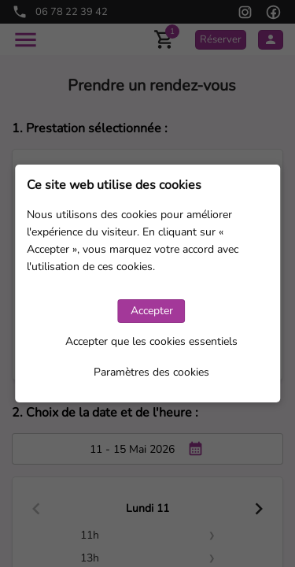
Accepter (152, 310)
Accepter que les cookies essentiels (151, 341)
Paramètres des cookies (151, 372)
